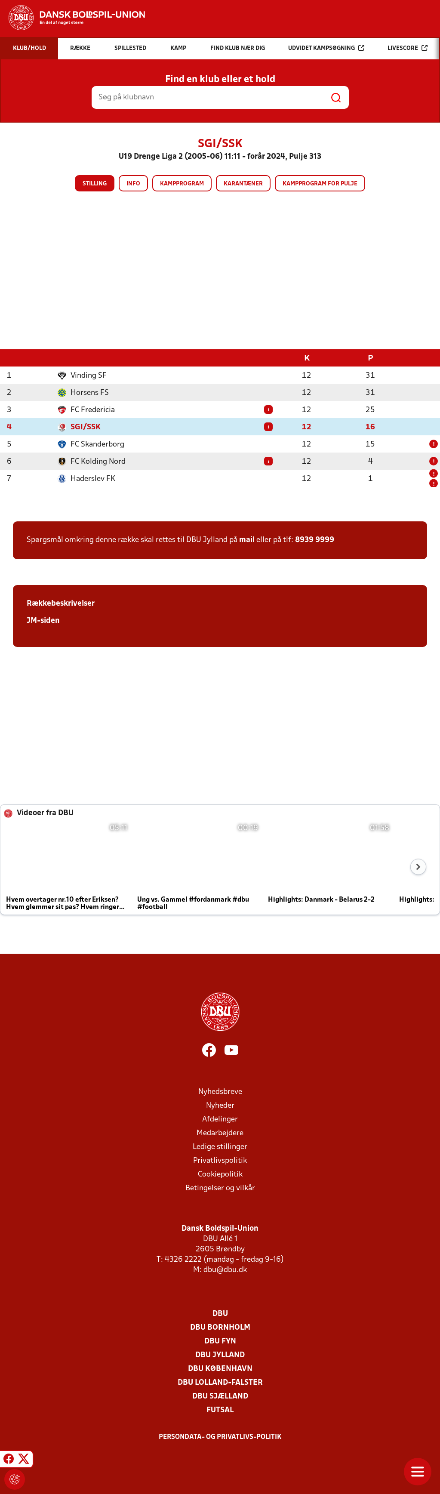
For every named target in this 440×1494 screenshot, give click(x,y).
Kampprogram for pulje (320, 184)
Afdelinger (220, 1119)
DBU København (220, 1368)
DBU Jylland (220, 1354)
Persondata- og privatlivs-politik (220, 1437)
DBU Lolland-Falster (220, 1382)
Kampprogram (182, 184)
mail (247, 539)
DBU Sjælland (220, 1396)
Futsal (220, 1410)
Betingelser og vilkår (220, 1188)
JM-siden (43, 620)
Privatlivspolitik (220, 1160)
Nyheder (220, 1105)
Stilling (95, 184)
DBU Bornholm (220, 1327)
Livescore (408, 48)
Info (133, 184)
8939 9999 (314, 539)
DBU (220, 1313)
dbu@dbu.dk (225, 1269)
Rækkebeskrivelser (61, 603)
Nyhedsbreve (220, 1091)
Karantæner (243, 184)
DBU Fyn (220, 1341)
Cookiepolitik (220, 1174)
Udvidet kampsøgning (326, 48)
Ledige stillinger (220, 1146)
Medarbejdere (220, 1133)
